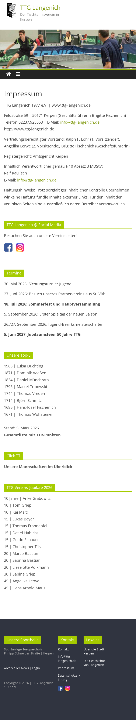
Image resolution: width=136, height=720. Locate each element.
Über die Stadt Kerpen (94, 651)
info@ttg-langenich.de (80, 122)
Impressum (66, 668)
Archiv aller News (16, 668)
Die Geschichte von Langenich (94, 663)
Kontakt (63, 649)
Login (36, 668)
